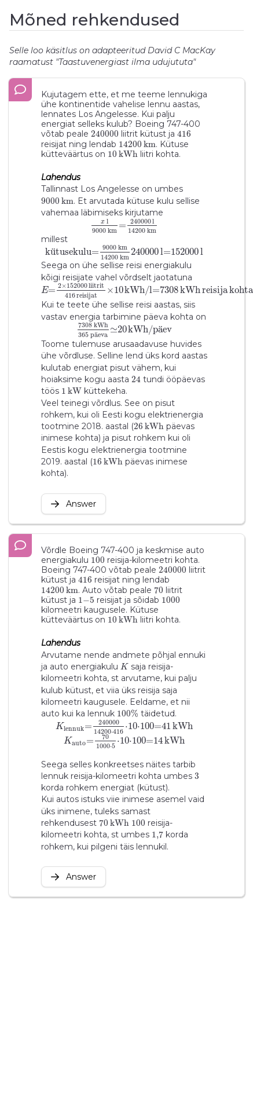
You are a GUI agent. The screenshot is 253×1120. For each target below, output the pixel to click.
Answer (73, 504)
